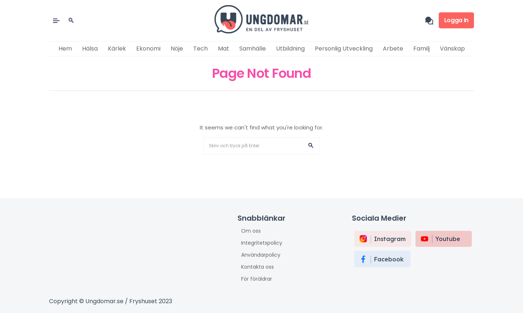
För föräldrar (256, 278)
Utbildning (290, 48)
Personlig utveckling (344, 48)
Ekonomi (148, 48)
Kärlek (117, 48)
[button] (311, 146)
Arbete (393, 48)
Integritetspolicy (261, 242)
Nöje (177, 48)
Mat (223, 48)
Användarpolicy (260, 254)
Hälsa (90, 48)
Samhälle (252, 48)
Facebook (389, 259)
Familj (421, 48)
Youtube (447, 238)
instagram (390, 238)
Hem (65, 48)
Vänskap (452, 48)
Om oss (251, 230)
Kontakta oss (257, 266)
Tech (200, 48)
